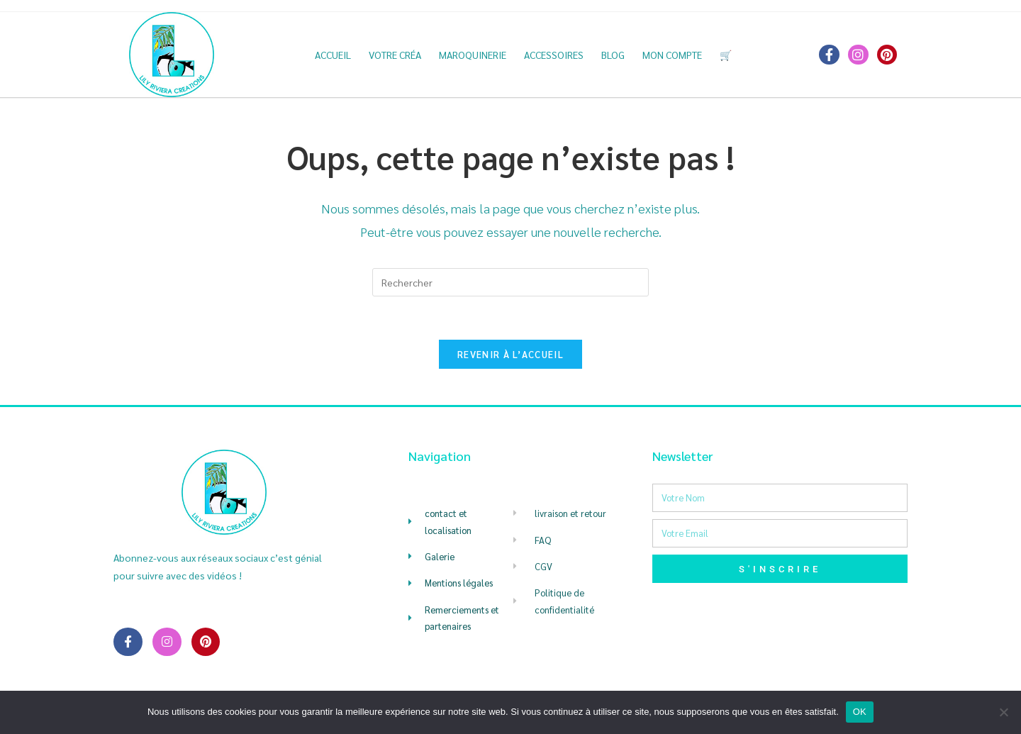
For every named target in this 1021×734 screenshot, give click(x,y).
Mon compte (672, 54)
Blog (613, 54)
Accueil (333, 54)
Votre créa (395, 54)
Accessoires (554, 54)
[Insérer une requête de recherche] (510, 282)
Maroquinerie (472, 54)
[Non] (1003, 712)
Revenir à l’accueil (510, 354)
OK (859, 711)
